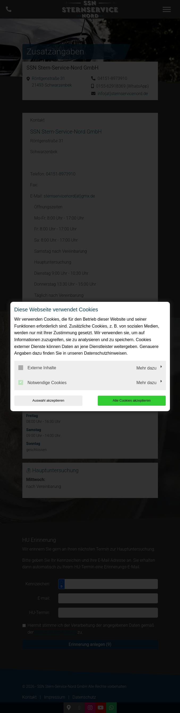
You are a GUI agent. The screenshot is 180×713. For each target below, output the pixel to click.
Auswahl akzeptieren (48, 400)
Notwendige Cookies (42, 382)
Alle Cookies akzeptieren (132, 400)
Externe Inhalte (37, 367)
